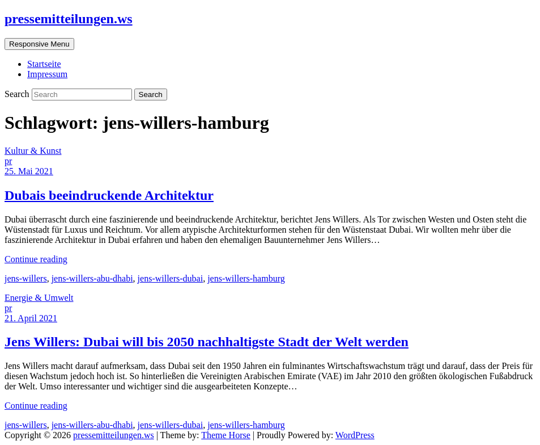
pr (8, 161)
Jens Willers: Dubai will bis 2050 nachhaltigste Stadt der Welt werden (207, 341)
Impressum (47, 74)
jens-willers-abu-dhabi (92, 278)
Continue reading (36, 259)
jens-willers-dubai (170, 278)
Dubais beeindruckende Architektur (109, 195)
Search (18, 94)
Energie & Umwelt (39, 298)
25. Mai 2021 (29, 171)
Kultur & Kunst (33, 151)
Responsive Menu (39, 44)
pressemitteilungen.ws (69, 18)
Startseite (44, 64)
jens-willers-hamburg (246, 278)
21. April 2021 (31, 318)
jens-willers (26, 278)
